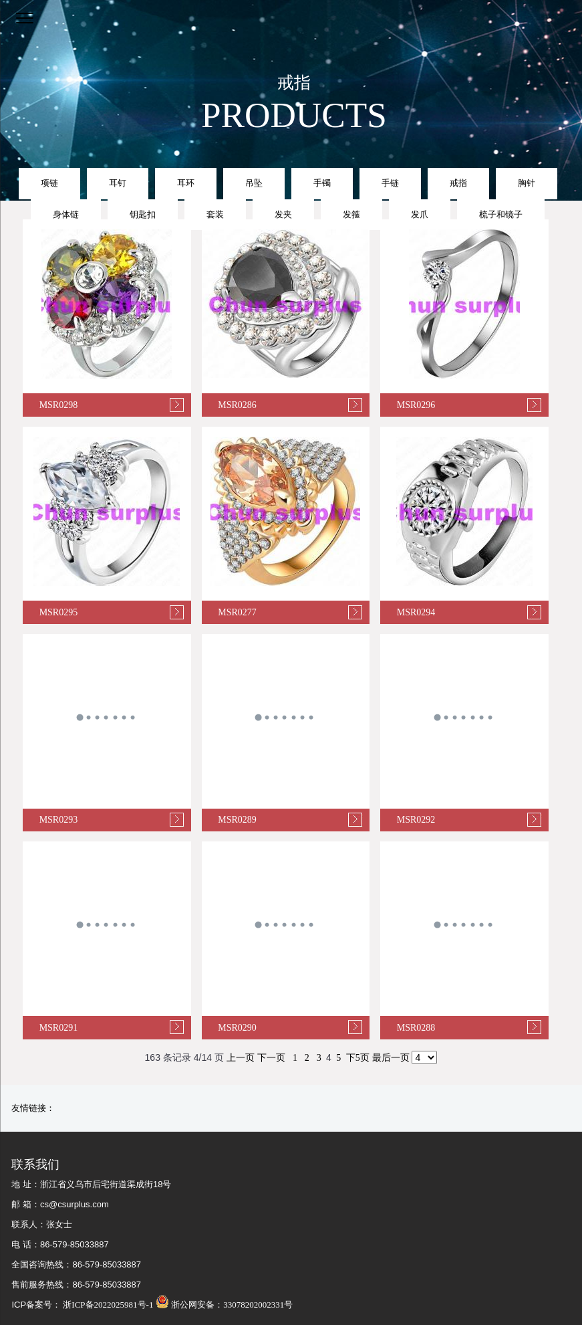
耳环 (185, 183)
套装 (215, 214)
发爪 (419, 214)
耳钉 (117, 183)
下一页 (271, 1058)
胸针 (526, 183)
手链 (390, 183)
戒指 (458, 183)
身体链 (66, 214)
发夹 (283, 214)
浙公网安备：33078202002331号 (224, 1305)
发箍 (351, 214)
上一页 (241, 1058)
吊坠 (254, 183)
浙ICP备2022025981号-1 (107, 1305)
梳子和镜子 (501, 214)
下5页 (358, 1058)
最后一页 (391, 1058)
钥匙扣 (143, 214)
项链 (49, 183)
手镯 (322, 183)
